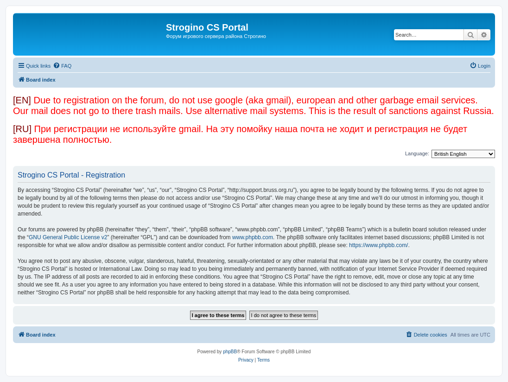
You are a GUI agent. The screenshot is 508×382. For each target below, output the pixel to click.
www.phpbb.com (252, 237)
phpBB (230, 351)
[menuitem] (62, 65)
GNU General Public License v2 (68, 237)
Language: (417, 153)
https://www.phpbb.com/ (378, 245)
